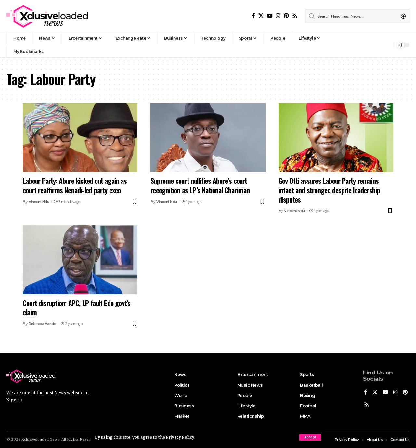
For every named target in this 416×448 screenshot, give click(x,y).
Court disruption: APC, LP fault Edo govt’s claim (76, 308)
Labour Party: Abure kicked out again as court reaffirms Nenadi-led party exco (75, 185)
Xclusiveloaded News (40, 439)
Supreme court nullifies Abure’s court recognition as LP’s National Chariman (200, 185)
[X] (261, 15)
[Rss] (295, 15)
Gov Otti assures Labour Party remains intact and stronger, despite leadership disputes (329, 189)
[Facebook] (253, 15)
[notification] (386, 45)
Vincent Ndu (39, 201)
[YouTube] (269, 15)
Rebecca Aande (42, 323)
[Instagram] (278, 15)
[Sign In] (374, 45)
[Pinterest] (286, 15)
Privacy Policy (181, 437)
